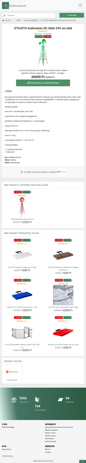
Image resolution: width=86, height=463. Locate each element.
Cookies (48, 452)
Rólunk (47, 449)
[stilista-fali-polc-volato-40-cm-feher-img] (22, 255)
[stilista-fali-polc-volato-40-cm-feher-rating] (22, 243)
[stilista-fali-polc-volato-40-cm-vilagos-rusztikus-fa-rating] (63, 243)
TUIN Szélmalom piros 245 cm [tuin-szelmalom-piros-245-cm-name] (22, 219)
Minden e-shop (50, 436)
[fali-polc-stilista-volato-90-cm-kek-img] (22, 295)
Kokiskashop (15, 163)
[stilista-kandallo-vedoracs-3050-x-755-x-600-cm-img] (22, 332)
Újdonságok (49, 439)
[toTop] (82, 461)
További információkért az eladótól (43, 172)
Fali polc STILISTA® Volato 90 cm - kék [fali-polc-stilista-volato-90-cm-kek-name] (22, 307)
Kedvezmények (50, 441)
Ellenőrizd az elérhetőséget (43, 83)
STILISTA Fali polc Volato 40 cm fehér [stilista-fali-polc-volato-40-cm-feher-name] (22, 267)
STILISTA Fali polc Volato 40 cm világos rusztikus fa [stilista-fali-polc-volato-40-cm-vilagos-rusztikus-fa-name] (63, 268)
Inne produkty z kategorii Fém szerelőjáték (26, 185)
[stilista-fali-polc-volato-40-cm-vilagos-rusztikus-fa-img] (63, 255)
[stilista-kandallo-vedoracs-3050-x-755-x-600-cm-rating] (22, 321)
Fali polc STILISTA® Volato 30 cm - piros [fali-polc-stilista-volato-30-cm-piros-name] (63, 345)
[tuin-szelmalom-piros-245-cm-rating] (22, 195)
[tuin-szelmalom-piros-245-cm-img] (22, 207)
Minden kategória (51, 430)
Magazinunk (6, 449)
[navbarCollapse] (80, 5)
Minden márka (50, 433)
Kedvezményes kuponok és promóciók (59, 427)
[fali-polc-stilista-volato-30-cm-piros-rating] (63, 321)
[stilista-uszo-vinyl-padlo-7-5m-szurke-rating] (63, 284)
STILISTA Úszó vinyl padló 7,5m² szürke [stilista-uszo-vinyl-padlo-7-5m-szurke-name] (63, 307)
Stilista (13, 160)
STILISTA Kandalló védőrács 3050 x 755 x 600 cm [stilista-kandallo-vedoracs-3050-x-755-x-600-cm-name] (22, 346)
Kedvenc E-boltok (13, 361)
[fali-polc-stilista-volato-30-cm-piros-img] (63, 332)
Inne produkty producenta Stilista (21, 233)
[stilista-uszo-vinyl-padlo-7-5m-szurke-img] (63, 295)
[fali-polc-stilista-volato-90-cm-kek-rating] (22, 284)
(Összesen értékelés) (43, 34)
